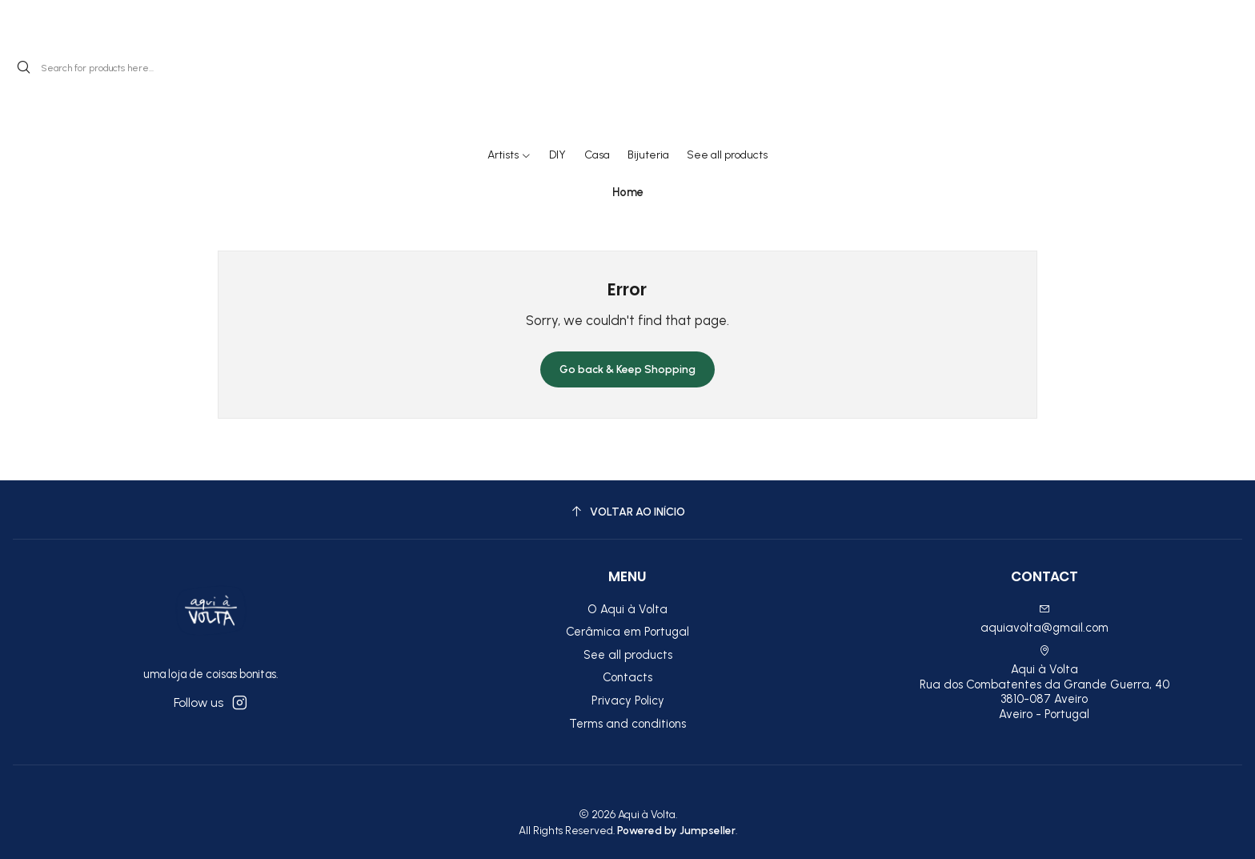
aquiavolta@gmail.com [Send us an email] (1044, 619)
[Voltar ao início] (627, 512)
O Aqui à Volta (627, 609)
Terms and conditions (627, 724)
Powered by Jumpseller (676, 830)
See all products (627, 655)
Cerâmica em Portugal (627, 631)
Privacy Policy (627, 700)
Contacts (627, 677)
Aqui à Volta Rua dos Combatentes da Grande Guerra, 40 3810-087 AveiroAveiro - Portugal (1044, 683)
